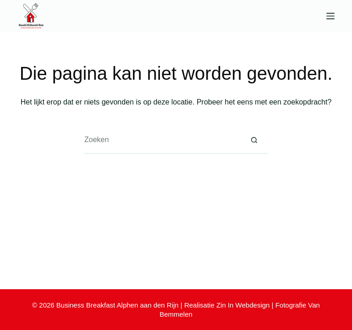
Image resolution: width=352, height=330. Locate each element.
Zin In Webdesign (243, 305)
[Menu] (330, 16)
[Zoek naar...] (162, 140)
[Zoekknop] (254, 140)
